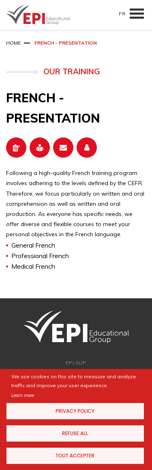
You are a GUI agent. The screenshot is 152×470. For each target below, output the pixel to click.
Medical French (33, 266)
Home (13, 43)
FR (122, 14)
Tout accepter (75, 455)
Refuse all (75, 433)
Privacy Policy (75, 410)
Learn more (22, 395)
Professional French (40, 256)
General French (33, 245)
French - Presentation (65, 43)
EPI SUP (76, 363)
